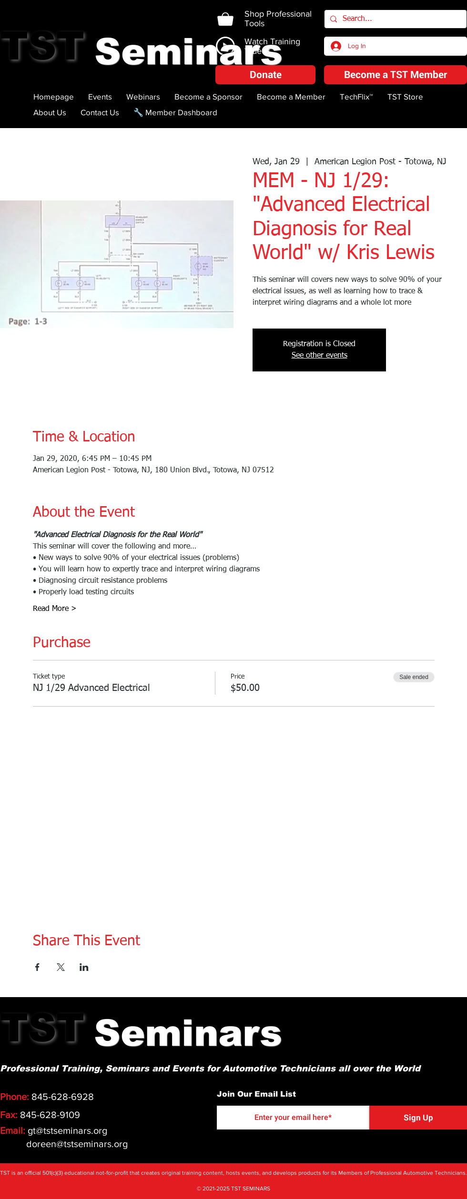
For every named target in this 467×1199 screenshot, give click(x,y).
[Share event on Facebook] (37, 967)
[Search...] (395, 19)
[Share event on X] (60, 967)
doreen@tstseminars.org (77, 1144)
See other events (319, 356)
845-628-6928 (62, 1096)
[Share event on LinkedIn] (84, 967)
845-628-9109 (50, 1114)
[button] (265, 74)
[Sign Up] (418, 1117)
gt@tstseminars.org (67, 1130)
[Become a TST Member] (395, 74)
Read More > (55, 609)
